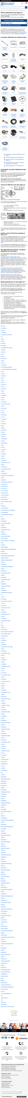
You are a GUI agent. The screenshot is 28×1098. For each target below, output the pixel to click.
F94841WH (3, 952)
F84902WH (3, 861)
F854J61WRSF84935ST (7, 930)
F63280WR (3, 590)
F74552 (3, 649)
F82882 (3, 787)
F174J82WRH (4, 512)
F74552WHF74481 (5, 653)
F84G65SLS (4, 913)
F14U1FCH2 (4, 488)
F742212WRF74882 (6, 633)
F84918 (3, 878)
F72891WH (3, 612)
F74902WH (3, 733)
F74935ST (3, 748)
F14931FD (3, 449)
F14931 (3, 447)
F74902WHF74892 (5, 735)
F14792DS (3, 423)
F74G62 (3, 757)
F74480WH (3, 640)
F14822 (3, 428)
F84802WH (3, 833)
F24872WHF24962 (5, 523)
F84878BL (3, 852)
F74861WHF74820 (5, 698)
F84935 (3, 904)
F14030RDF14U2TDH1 (6, 347)
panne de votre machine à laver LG (14, 31)
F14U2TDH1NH (5, 495)
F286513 (3, 545)
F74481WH (3, 644)
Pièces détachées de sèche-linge (8, 1068)
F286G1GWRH (4, 558)
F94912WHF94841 (5, 961)
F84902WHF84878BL (6, 863)
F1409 (2, 360)
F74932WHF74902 (5, 742)
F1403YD (3, 352)
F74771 (3, 670)
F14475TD (3, 389)
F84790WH (3, 828)
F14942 (3, 458)
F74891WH (3, 720)
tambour (3, 240)
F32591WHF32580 (5, 573)
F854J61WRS (4, 928)
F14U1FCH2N (4, 490)
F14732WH (3, 415)
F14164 (3, 363)
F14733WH (3, 419)
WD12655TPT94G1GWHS (7, 1006)
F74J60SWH (4, 770)
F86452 (3, 933)
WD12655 (3, 1002)
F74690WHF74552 (5, 666)
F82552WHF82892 (5, 779)
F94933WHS (4, 974)
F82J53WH (3, 809)
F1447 (2, 380)
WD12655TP (4, 1004)
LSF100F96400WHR (6, 993)
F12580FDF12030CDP (6, 334)
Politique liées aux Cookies (7, 1085)
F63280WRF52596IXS (6, 592)
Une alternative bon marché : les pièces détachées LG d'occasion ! (15, 163)
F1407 (2, 354)
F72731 (3, 603)
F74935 (3, 744)
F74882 (3, 707)
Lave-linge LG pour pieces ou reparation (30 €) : (12, 267)
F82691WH (3, 781)
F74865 (3, 701)
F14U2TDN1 (4, 497)
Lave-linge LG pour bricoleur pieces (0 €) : (10, 256)
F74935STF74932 (5, 750)
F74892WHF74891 (5, 729)
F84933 (3, 898)
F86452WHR (4, 935)
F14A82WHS (4, 484)
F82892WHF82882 (5, 802)
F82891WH (3, 796)
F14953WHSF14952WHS (7, 475)
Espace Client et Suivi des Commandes (10, 1075)
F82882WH (3, 789)
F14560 (3, 393)
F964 (2, 978)
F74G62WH (4, 761)
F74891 (3, 718)
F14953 (3, 471)
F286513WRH (4, 547)
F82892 (3, 798)
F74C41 (3, 753)
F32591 (3, 568)
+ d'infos (20, 1091)
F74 (2, 623)
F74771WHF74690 (5, 675)
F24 (2, 516)
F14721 (3, 406)
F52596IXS (3, 584)
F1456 (2, 391)
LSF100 (3, 991)
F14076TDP (4, 358)
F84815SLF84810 (5, 848)
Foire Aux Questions (5, 1076)
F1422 (2, 371)
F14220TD (3, 376)
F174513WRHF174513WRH (8, 510)
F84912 (3, 865)
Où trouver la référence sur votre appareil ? (11, 25)
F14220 (3, 373)
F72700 (3, 597)
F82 (2, 772)
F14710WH (3, 402)
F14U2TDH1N (4, 493)
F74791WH (3, 679)
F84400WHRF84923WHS (7, 820)
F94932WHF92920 (5, 969)
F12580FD (3, 332)
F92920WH (3, 941)
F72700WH (3, 599)
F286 (2, 542)
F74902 (3, 731)
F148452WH (4, 438)
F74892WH (3, 727)
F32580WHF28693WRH (7, 566)
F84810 (3, 837)
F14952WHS (4, 467)
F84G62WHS (4, 911)
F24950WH (3, 527)
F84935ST (3, 907)
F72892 (3, 616)
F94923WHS (4, 963)
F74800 (3, 685)
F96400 (3, 980)
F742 (2, 625)
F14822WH (3, 430)
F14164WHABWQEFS (6, 367)
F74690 (3, 662)
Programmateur (4, 270)
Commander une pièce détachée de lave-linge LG (15, 155)
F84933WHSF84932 (6, 902)
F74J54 (2, 766)
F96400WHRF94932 (6, 985)
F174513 (3, 506)
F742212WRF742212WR (7, 631)
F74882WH (3, 709)
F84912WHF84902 (5, 870)
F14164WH (3, 365)
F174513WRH (4, 508)
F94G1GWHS (4, 976)
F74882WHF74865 (5, 711)
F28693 (3, 551)
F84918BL (3, 880)
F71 (2, 594)
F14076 (3, 356)
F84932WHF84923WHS (7, 896)
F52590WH (3, 577)
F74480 (3, 638)
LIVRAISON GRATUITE (6, 0)
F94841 (3, 950)
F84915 (3, 872)
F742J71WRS (4, 636)
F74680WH (3, 659)
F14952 (3, 464)
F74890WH (3, 716)
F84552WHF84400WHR (7, 826)
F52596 (3, 581)
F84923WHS (4, 887)
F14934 (3, 456)
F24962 (3, 532)
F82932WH (3, 805)
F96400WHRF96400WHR (7, 987)
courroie (25, 259)
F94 (2, 946)
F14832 (3, 432)
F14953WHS (4, 473)
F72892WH (3, 618)
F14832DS (3, 434)
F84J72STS (4, 920)
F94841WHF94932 (5, 954)
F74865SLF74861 (5, 705)
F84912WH (3, 867)
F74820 (3, 688)
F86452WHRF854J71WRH (7, 937)
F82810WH (3, 783)
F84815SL (3, 846)
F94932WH (3, 967)
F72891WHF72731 (5, 614)
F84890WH (3, 857)
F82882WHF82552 (5, 792)
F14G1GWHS (4, 486)
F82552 (3, 774)
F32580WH (3, 564)
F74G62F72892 (5, 759)
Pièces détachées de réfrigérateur (8, 1069)
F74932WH (3, 740)
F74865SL (3, 703)
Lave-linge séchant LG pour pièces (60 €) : (11, 274)
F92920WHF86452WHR (7, 943)
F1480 (2, 425)
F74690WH (3, 664)
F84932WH (3, 893)
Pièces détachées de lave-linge (8, 1067)
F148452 (3, 436)
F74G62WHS (4, 763)
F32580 (3, 562)
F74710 (3, 668)
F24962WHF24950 (5, 536)
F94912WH (3, 959)
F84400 (3, 815)
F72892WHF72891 (5, 620)
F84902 (3, 859)
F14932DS (3, 454)
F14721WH (3, 408)
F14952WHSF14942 (6, 469)
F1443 (2, 378)
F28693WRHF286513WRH (7, 555)
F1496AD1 (3, 480)
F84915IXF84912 (5, 876)
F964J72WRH (4, 989)
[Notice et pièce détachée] (2, 4)
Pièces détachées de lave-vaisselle (9, 1066)
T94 (2, 1000)
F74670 (3, 655)
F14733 (3, 417)
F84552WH (3, 824)
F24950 (3, 525)
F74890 (3, 714)
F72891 (3, 610)
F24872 (3, 519)
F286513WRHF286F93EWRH (8, 549)
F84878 (3, 850)
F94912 (3, 956)
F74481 (3, 642)
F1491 (2, 445)
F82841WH (3, 785)
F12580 (3, 330)
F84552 (3, 822)
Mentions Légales (5, 1084)
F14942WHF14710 (5, 462)
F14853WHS (4, 443)
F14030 (3, 341)
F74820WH (3, 690)
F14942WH (3, 460)
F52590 (3, 575)
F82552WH (3, 776)
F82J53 (2, 807)
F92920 (3, 939)
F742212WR (4, 629)
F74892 (3, 724)
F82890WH (3, 794)
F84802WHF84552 (5, 835)
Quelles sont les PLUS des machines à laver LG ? (15, 160)
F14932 (3, 451)
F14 (2, 337)
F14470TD (3, 384)
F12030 (3, 326)
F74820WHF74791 (5, 692)
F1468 (2, 397)
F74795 (3, 683)
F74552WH (3, 651)
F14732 (3, 412)
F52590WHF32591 (5, 579)
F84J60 (2, 917)
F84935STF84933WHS (6, 909)
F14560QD (3, 395)
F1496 (2, 477)
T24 (2, 995)
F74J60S (3, 768)
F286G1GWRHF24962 (6, 560)
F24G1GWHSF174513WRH (8, 540)
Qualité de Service (5, 1086)
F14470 (3, 382)
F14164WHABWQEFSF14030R (9, 369)
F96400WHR (4, 982)
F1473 (2, 410)
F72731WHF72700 (5, 607)
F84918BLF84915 (5, 883)
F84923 (3, 885)
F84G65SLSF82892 (6, 915)
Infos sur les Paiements (6, 1078)
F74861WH (3, 696)
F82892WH (3, 800)
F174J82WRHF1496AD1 (7, 514)
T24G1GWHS (4, 998)
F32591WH (3, 571)
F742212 (3, 627)
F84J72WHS (4, 922)
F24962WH (3, 534)
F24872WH (3, 521)
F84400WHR (4, 818)
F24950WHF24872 (5, 529)
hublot (21, 261)
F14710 (3, 399)
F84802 (3, 831)
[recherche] (26, 7)
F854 (2, 924)
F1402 (2, 339)
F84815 (3, 844)
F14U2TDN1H (4, 499)
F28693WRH (4, 553)
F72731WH (3, 605)
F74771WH (3, 672)
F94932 (3, 965)
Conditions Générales (6, 1083)
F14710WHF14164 (5, 404)
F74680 (3, 657)
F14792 (3, 421)
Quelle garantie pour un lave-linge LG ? (15, 165)
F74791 (3, 677)
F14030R (3, 343)
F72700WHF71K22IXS (6, 601)
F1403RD (3, 350)
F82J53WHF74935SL (6, 811)
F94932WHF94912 (5, 972)
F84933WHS (4, 900)
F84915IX (3, 874)
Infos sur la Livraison (5, 1077)
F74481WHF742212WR (7, 646)
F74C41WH (4, 755)
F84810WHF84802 (5, 841)
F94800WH (3, 948)
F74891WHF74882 (5, 722)
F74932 (3, 737)
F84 (2, 813)
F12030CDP (4, 328)
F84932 (3, 891)
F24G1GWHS (4, 538)
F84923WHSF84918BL (6, 889)
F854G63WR (4, 926)
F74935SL (3, 746)
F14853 (3, 441)
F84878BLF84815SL (6, 854)
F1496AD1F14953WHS (7, 482)
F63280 (3, 588)
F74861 (3, 694)
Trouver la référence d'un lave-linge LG (15, 157)
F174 (2, 503)
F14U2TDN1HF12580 (6, 501)
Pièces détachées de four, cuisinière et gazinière (11, 1070)
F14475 (3, 386)
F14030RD (3, 345)
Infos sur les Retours (5, 1087)
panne (18, 29)
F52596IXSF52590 (5, 586)
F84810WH (3, 839)
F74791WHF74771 (5, 681)
